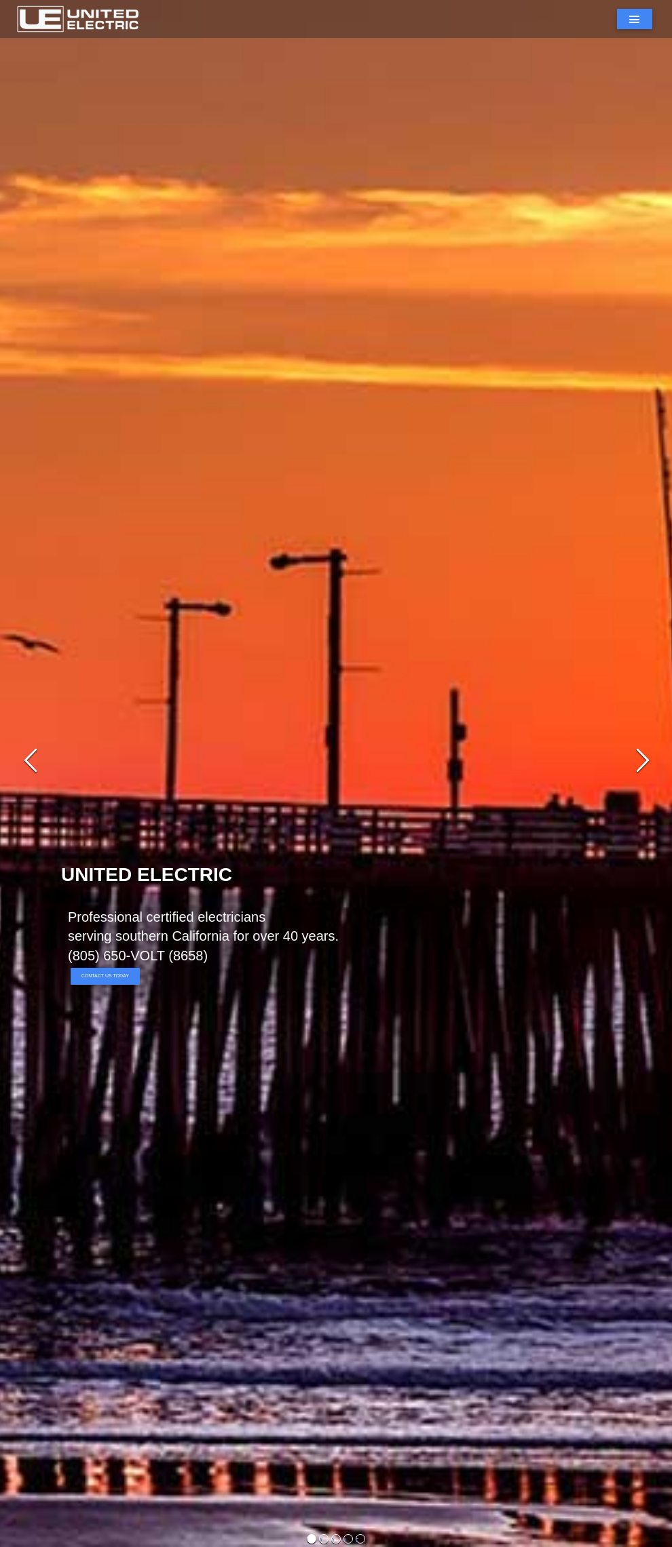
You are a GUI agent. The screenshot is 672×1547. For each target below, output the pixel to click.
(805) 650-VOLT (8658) (138, 955)
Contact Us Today (105, 975)
